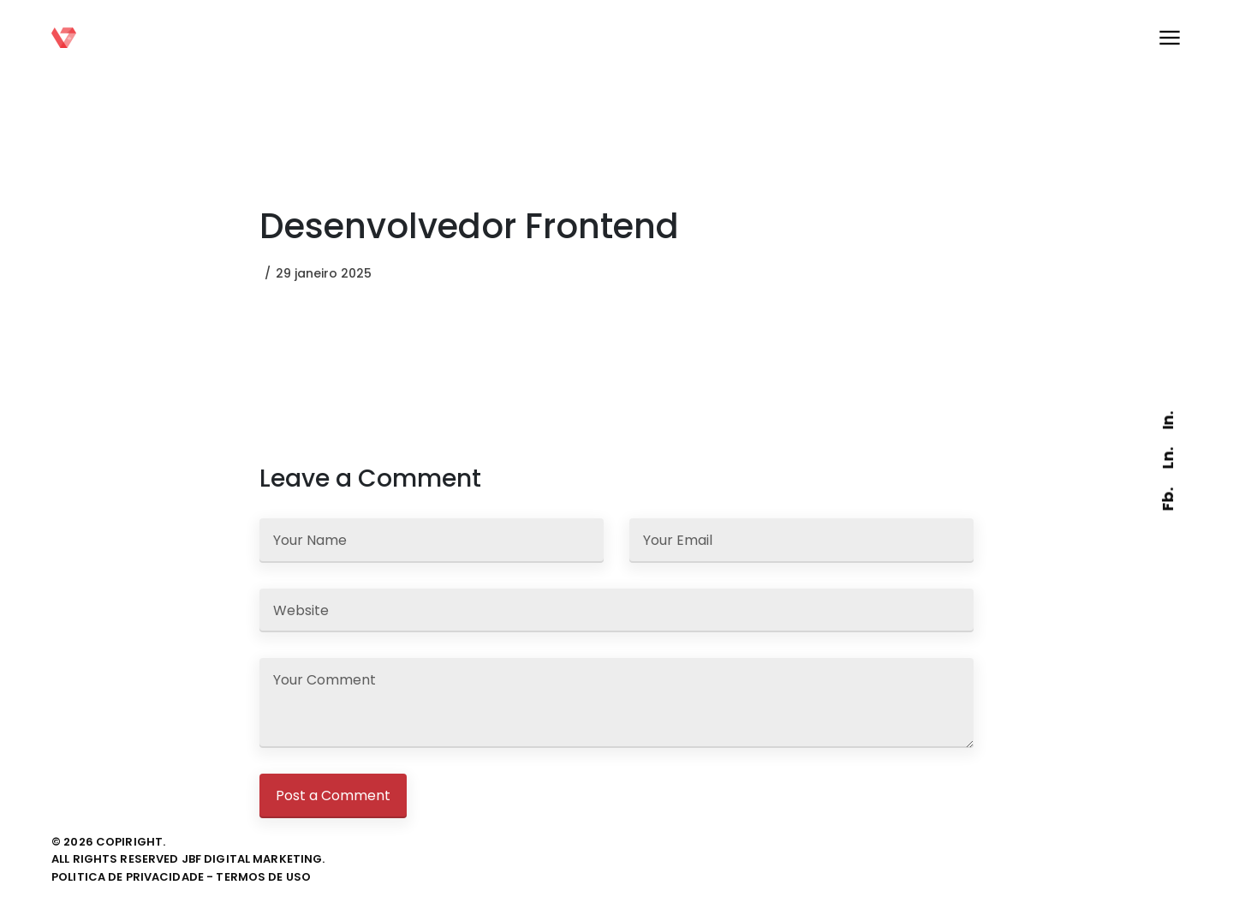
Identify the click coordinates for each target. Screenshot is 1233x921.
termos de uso (263, 877)
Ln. (1167, 457)
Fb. (1167, 499)
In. (1167, 420)
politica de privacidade (127, 877)
